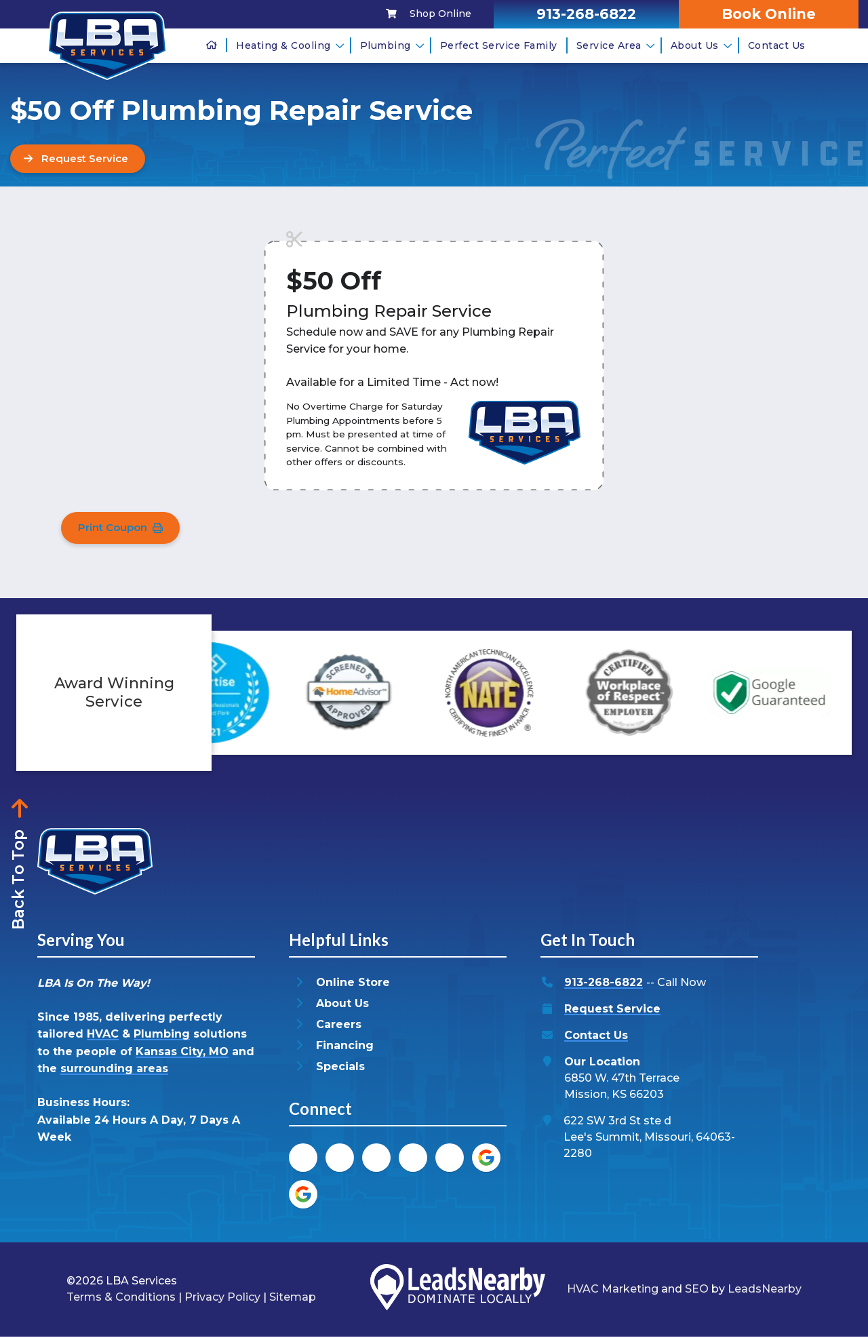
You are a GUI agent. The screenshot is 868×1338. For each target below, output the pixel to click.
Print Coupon (122, 528)
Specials (340, 1068)
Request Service (612, 1010)
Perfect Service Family (498, 45)
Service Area (615, 45)
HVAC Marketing (612, 1290)
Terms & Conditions (121, 1299)
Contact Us (777, 45)
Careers (338, 1026)
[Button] (81, 159)
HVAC (103, 1035)
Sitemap (292, 1299)
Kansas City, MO (182, 1052)
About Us (701, 45)
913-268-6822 (603, 984)
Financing (345, 1047)
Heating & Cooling (290, 45)
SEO (697, 1290)
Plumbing (392, 45)
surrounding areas (114, 1070)
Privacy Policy (222, 1299)
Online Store (353, 984)
